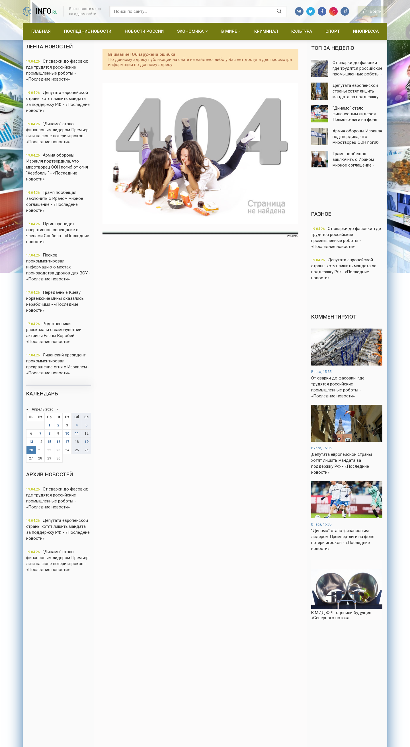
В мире (229, 31)
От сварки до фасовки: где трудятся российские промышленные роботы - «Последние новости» (57, 70)
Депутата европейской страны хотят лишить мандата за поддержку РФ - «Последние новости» (58, 101)
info (47, 11)
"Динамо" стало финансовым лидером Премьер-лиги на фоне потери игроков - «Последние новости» (58, 132)
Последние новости (87, 31)
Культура (301, 31)
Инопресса (366, 31)
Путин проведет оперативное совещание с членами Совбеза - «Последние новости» (57, 232)
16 (58, 442)
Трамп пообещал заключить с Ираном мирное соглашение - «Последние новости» (54, 201)
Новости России (144, 31)
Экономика (190, 31)
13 (31, 442)
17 (67, 442)
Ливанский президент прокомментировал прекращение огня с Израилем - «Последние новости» (58, 363)
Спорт (332, 31)
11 (77, 434)
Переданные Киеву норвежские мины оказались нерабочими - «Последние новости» (55, 301)
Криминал (266, 31)
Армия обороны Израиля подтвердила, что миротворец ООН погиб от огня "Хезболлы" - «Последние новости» (57, 167)
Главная (41, 31)
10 (67, 434)
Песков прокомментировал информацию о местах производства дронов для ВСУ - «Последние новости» (58, 267)
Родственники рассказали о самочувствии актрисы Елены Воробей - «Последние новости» (53, 332)
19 (87, 442)
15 (49, 442)
